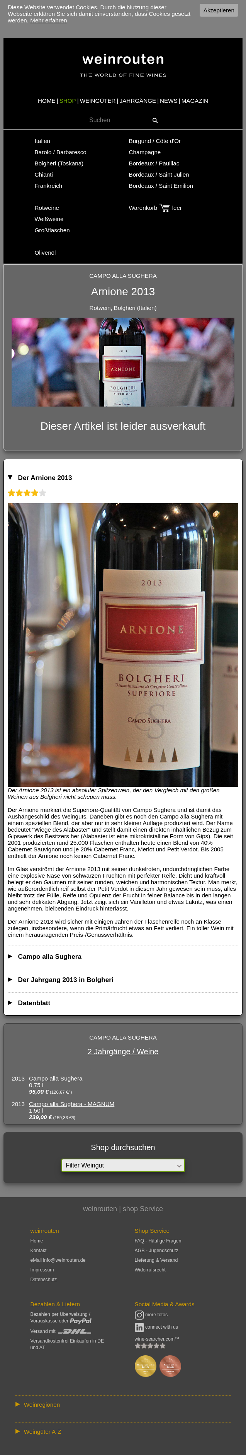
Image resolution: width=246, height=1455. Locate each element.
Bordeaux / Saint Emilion (161, 185)
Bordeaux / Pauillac (154, 163)
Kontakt (39, 1250)
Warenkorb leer (155, 207)
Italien (43, 141)
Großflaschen (52, 230)
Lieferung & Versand (156, 1260)
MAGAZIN (195, 100)
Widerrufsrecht (150, 1270)
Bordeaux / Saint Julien (159, 174)
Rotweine (47, 207)
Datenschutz (44, 1279)
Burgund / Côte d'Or (155, 141)
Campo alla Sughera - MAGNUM (71, 1104)
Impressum (42, 1270)
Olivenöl (45, 252)
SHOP (67, 100)
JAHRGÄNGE (138, 100)
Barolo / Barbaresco (61, 152)
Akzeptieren (219, 10)
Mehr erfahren (48, 20)
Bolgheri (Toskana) (59, 163)
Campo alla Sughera (55, 1078)
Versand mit (61, 1331)
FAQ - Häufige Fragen (158, 1241)
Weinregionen (42, 1404)
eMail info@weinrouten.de (58, 1260)
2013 (18, 1078)
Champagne (145, 152)
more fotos (151, 1314)
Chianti (44, 174)
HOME (47, 100)
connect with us (156, 1327)
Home (37, 1241)
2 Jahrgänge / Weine (123, 1051)
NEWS (169, 100)
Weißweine (49, 219)
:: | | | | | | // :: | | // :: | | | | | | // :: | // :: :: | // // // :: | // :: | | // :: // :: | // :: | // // (123, 1404)
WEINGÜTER (98, 100)
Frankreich (49, 185)
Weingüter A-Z (42, 1431)
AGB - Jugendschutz (156, 1250)
